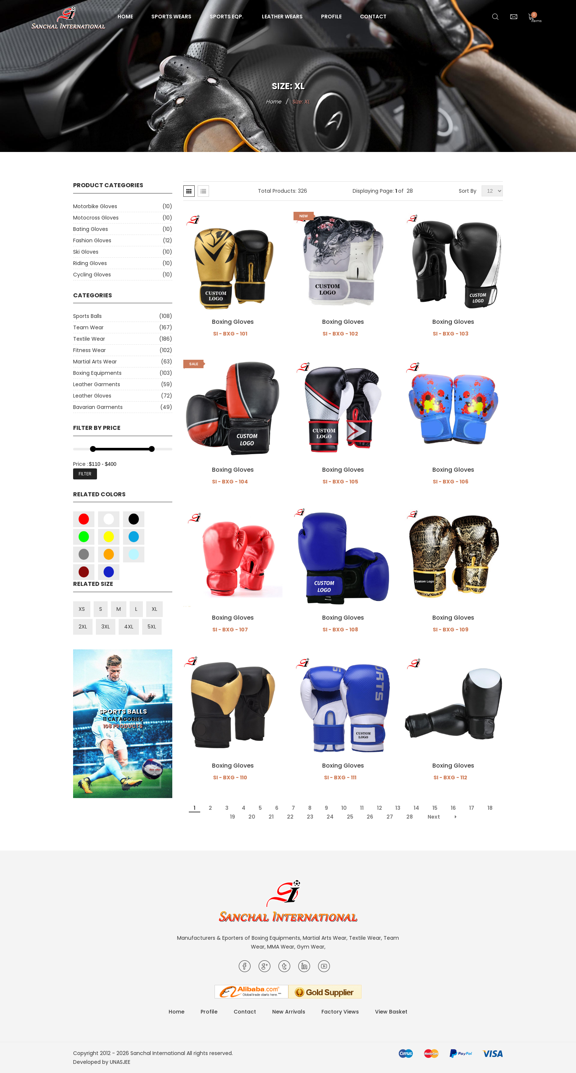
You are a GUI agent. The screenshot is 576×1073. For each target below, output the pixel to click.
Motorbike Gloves (95, 206)
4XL (128, 626)
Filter (85, 474)
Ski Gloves (85, 251)
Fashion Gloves (92, 240)
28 (409, 816)
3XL (105, 626)
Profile (331, 16)
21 (271, 816)
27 (389, 816)
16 (453, 808)
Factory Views (340, 1011)
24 (330, 816)
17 (471, 808)
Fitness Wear (89, 350)
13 (397, 808)
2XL (83, 626)
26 (370, 816)
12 (379, 808)
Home (125, 16)
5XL (152, 626)
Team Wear (88, 327)
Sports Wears (171, 16)
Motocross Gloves (96, 217)
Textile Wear (89, 338)
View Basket (391, 1011)
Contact (373, 16)
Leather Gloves (92, 395)
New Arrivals (288, 1011)
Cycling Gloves (92, 274)
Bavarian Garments (98, 407)
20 (251, 816)
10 (344, 808)
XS (82, 609)
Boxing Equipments (97, 373)
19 (232, 816)
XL (154, 609)
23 (310, 816)
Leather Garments (96, 384)
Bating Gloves (90, 229)
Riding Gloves (90, 263)
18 (490, 808)
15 (435, 808)
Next (434, 816)
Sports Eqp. (227, 16)
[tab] (189, 191)
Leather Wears (282, 16)
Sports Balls (87, 316)
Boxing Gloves (233, 322)
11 (362, 808)
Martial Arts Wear (95, 361)
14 (416, 808)
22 (290, 816)
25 (350, 816)
